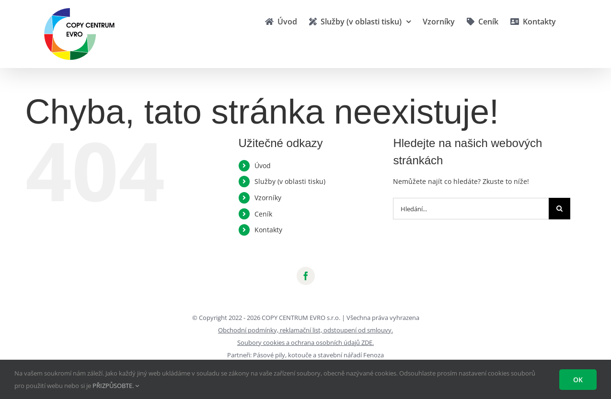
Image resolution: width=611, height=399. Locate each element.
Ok (578, 379)
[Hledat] (559, 208)
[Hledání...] (471, 208)
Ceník (263, 213)
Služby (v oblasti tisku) (289, 181)
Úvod (262, 165)
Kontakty (268, 229)
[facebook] (306, 276)
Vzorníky (267, 197)
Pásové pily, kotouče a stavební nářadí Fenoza (318, 355)
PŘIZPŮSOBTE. (115, 385)
